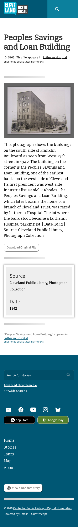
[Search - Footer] (39, 375)
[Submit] (68, 374)
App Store (19, 420)
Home (9, 440)
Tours (9, 454)
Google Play (52, 420)
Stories (10, 447)
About (9, 467)
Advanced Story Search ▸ (20, 385)
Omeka (23, 514)
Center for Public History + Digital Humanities (42, 508)
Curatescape (39, 514)
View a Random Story (23, 488)
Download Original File (21, 247)
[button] (57, 9)
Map (7, 461)
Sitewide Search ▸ (16, 391)
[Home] (16, 9)
